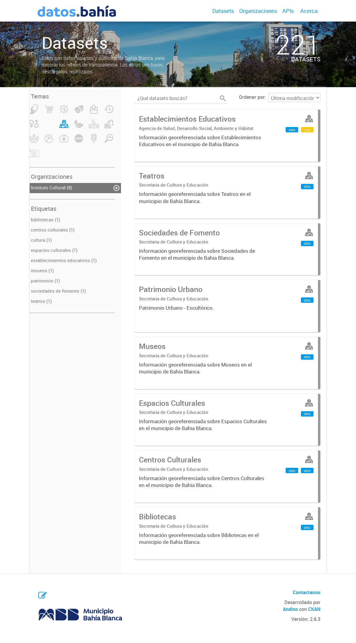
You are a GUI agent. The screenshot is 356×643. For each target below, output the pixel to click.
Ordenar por (251, 97)
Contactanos (306, 592)
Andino (290, 609)
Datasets (223, 10)
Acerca (309, 10)
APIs (288, 10)
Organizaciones (258, 10)
